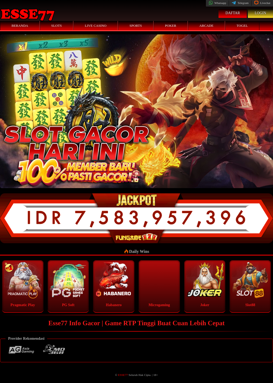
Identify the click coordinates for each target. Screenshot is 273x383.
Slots (56, 26)
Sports (135, 26)
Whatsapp (217, 2)
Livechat (262, 2)
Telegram (240, 2)
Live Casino (95, 26)
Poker (170, 26)
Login (260, 13)
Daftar (232, 13)
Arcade (206, 26)
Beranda (20, 26)
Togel (242, 26)
